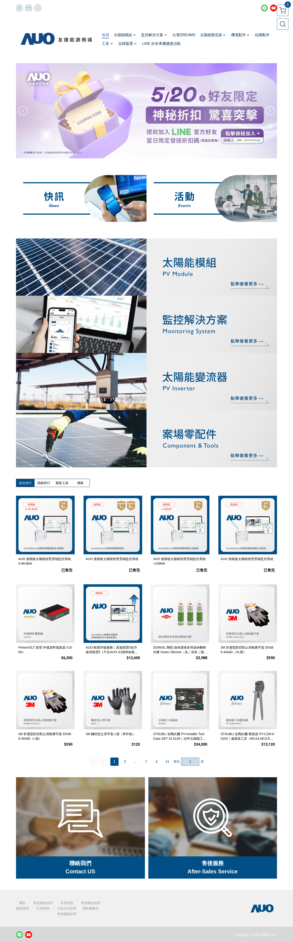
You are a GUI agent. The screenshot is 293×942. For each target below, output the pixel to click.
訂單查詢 (43, 908)
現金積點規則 (43, 902)
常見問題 (66, 902)
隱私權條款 (91, 908)
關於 (22, 902)
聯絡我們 (22, 908)
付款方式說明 (66, 908)
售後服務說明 (66, 913)
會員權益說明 (90, 902)
